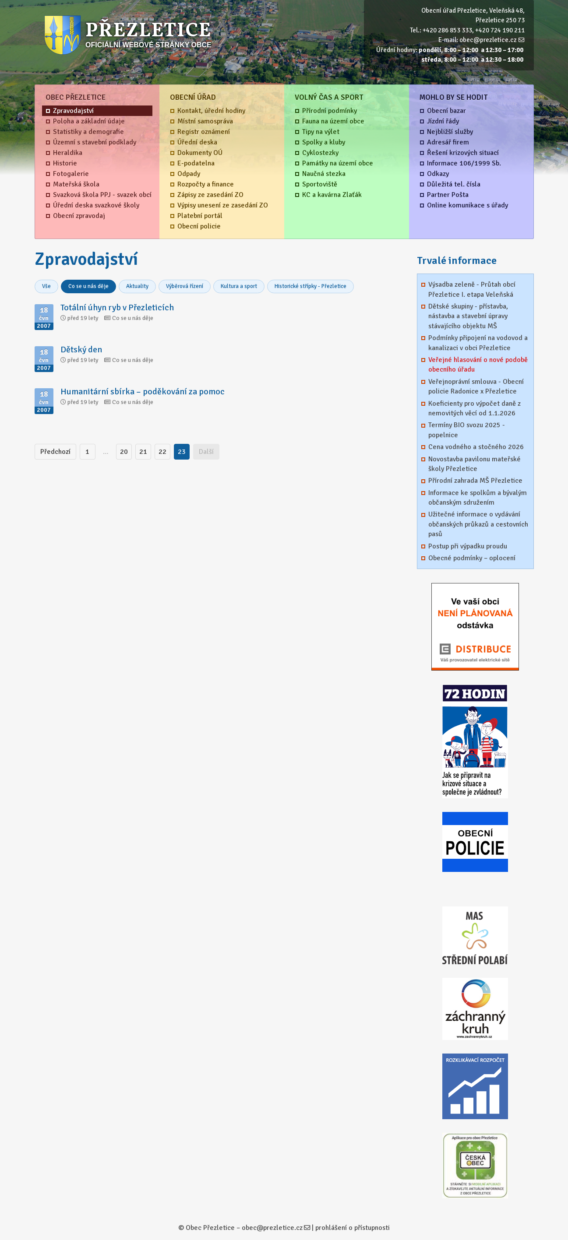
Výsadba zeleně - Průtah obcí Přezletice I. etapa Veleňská (471, 289)
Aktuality (137, 286)
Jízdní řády (443, 121)
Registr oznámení (203, 131)
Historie (65, 163)
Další (206, 451)
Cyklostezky (320, 152)
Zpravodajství (73, 110)
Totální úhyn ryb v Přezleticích (117, 307)
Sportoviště (319, 184)
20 (124, 451)
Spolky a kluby (323, 142)
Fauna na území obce (333, 121)
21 (143, 451)
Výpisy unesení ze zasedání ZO (222, 205)
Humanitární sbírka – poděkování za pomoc (142, 391)
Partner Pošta (448, 194)
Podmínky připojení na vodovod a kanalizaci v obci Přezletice (478, 343)
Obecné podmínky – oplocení (471, 558)
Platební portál (199, 215)
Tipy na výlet (320, 131)
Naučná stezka (324, 173)
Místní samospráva (205, 121)
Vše (46, 286)
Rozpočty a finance (205, 184)
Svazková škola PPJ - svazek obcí (102, 194)
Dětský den (81, 349)
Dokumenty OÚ (199, 152)
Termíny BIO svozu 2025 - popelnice (466, 430)
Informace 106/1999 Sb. (464, 163)
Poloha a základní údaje (89, 121)
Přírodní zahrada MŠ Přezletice (475, 480)
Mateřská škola (76, 184)
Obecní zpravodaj (79, 215)
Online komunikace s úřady (467, 205)
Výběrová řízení (184, 286)
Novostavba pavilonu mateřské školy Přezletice (474, 464)
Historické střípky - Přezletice (310, 286)
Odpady (188, 173)
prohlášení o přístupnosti (352, 1227)
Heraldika (67, 152)
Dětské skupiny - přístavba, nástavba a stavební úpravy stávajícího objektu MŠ (468, 316)
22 (162, 451)
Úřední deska (197, 142)
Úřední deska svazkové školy (96, 205)
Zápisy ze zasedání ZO (210, 194)
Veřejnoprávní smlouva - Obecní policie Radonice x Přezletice (476, 386)
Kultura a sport (239, 286)
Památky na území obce (337, 163)
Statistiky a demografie (88, 131)
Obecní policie (199, 226)
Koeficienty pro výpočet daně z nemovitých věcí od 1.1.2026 (474, 408)
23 (182, 451)
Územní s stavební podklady (94, 142)
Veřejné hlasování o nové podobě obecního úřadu (478, 364)
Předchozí (55, 451)
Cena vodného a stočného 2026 (476, 447)
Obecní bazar (446, 110)
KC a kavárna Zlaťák (332, 194)
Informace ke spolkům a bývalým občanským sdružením (477, 497)
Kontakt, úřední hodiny (211, 110)
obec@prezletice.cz (488, 40)
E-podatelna (196, 163)
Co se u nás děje (88, 286)
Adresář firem (448, 142)
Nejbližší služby (450, 131)
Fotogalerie (71, 173)
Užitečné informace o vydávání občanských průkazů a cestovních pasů (478, 524)
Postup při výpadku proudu (467, 546)
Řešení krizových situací (463, 152)
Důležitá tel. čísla (453, 184)
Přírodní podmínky (329, 110)
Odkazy (438, 173)
